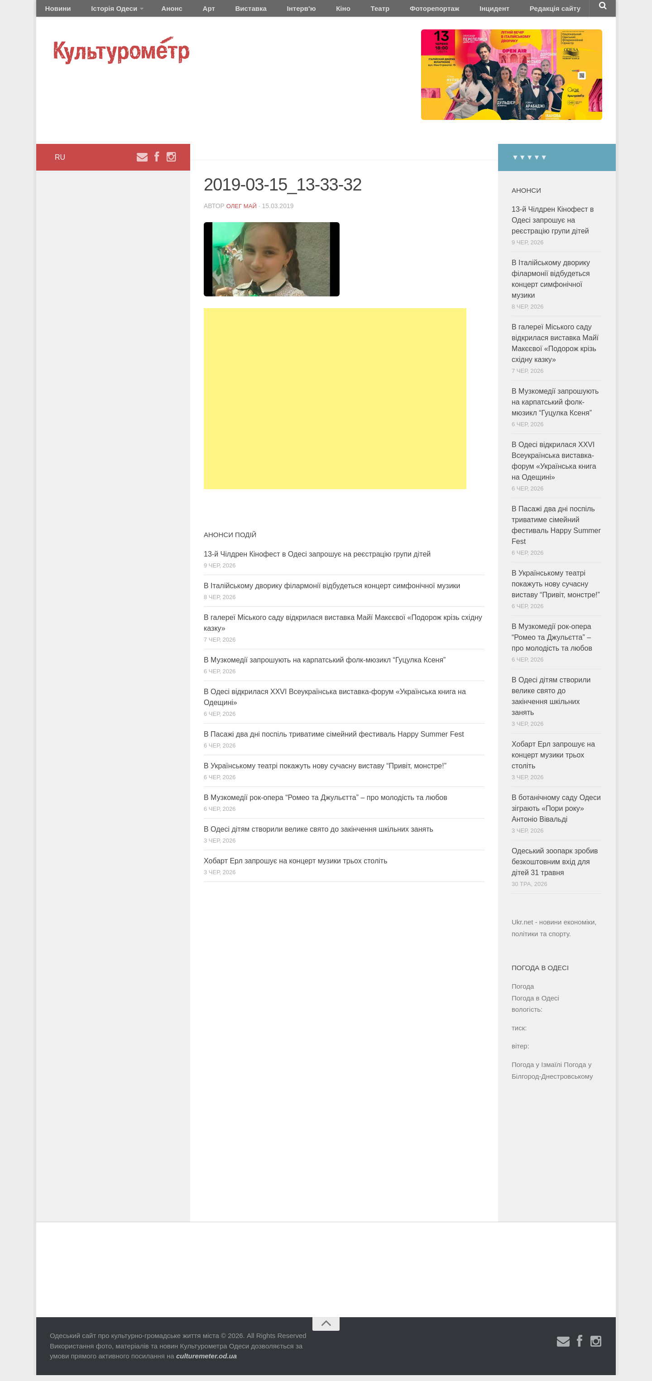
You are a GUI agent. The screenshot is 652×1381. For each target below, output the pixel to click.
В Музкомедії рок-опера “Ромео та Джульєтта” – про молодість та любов (325, 803)
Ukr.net (522, 928)
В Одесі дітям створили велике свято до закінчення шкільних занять (318, 835)
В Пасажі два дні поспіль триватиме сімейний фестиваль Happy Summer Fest (334, 740)
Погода (523, 992)
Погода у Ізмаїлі (537, 1070)
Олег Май (242, 211)
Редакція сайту (475, 11)
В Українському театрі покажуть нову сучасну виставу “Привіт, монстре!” (325, 772)
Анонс (155, 11)
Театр (324, 11)
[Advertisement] (335, 404)
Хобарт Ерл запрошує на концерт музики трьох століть (295, 867)
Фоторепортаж (370, 11)
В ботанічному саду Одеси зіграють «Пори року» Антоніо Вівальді (556, 814)
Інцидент (422, 11)
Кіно (295, 11)
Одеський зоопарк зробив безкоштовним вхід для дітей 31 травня (555, 867)
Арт (184, 11)
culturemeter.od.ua (206, 1362)
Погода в (535, 1004)
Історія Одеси (103, 11)
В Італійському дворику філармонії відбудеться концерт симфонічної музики (332, 591)
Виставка (218, 11)
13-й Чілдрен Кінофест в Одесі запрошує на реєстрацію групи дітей (317, 560)
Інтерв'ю (261, 11)
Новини (55, 11)
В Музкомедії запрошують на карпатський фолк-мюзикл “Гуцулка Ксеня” (325, 666)
